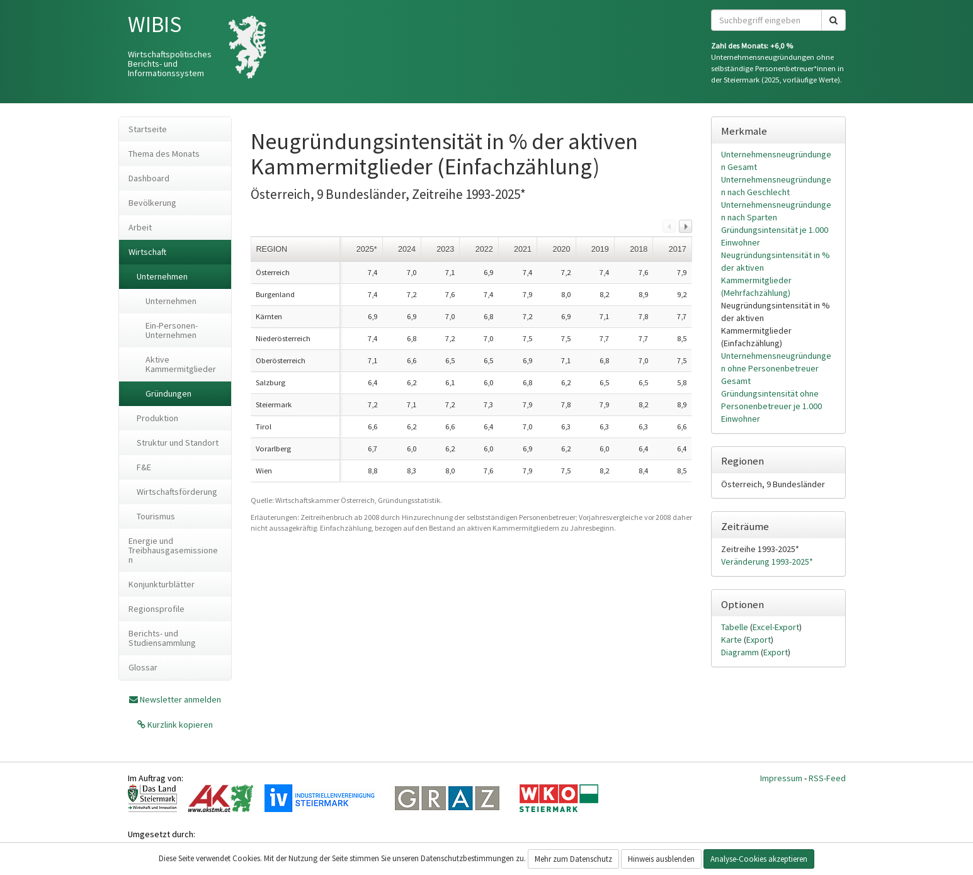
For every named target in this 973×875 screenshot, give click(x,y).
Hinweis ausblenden (661, 859)
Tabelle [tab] (735, 627)
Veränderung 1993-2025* (767, 561)
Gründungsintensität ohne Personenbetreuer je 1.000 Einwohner (771, 406)
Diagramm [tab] (741, 652)
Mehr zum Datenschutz (573, 859)
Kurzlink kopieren (179, 724)
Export (758, 639)
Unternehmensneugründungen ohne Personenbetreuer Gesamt (776, 368)
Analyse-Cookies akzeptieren (758, 859)
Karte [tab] (732, 639)
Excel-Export (776, 627)
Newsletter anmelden (180, 699)
